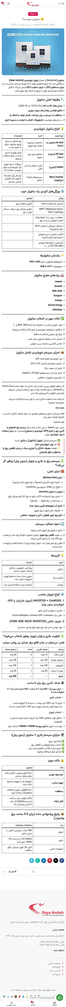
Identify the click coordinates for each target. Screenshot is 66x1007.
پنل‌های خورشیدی (13, 83)
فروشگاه (56, 967)
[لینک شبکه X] (55, 860)
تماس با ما (55, 971)
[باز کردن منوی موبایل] (61, 3)
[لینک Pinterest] (49, 860)
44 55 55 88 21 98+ (48, 945)
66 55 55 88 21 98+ (49, 942)
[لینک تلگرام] (31, 860)
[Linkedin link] (43, 860)
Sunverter (52, 80)
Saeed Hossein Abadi (44, 24)
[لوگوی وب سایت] (33, 3)
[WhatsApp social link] (37, 860)
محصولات (33, 14)
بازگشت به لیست (33, 871)
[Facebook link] (61, 860)
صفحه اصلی (54, 963)
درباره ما (56, 974)
